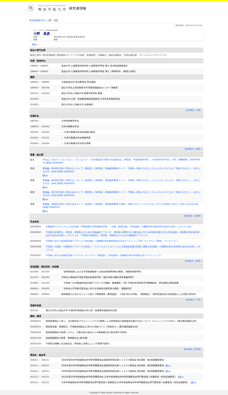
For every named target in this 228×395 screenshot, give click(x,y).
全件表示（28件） (194, 149)
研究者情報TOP (37, 20)
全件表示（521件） (193, 349)
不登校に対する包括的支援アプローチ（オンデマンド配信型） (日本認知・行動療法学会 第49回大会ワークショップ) (103, 255)
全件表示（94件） (194, 261)
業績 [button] (34, 44)
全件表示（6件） (194, 110)
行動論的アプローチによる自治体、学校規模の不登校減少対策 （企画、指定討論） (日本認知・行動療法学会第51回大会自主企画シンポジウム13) (118, 226)
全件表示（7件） (194, 299)
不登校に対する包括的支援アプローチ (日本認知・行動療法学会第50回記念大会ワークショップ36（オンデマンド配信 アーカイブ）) (112, 241)
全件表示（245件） (193, 216)
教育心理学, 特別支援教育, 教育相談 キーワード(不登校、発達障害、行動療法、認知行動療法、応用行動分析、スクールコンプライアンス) (98, 55)
